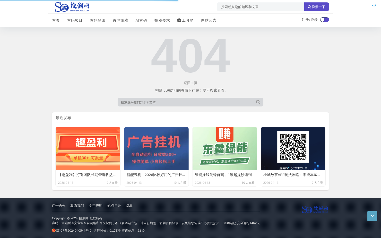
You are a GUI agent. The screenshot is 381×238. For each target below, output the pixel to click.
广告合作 (59, 205)
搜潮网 (83, 218)
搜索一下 (316, 7)
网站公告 (208, 20)
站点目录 (114, 205)
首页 (56, 20)
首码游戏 (120, 20)
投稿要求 (162, 20)
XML (129, 205)
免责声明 (96, 205)
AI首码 (141, 20)
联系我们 (77, 205)
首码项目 (75, 20)
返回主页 (190, 82)
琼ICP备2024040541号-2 (72, 230)
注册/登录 (310, 19)
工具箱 (185, 20)
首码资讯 (97, 20)
